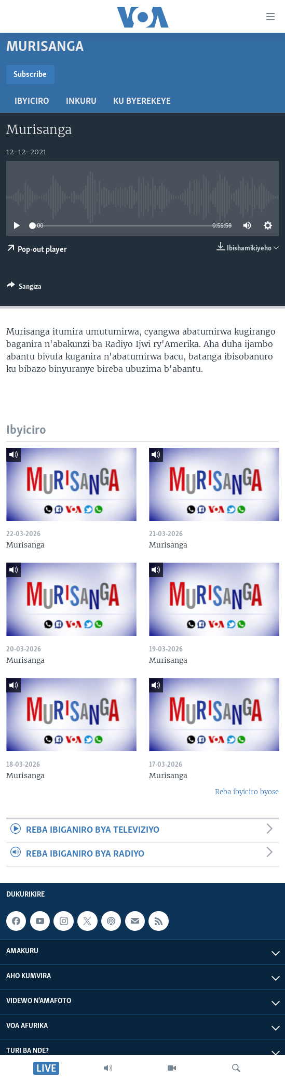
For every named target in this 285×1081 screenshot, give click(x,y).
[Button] (24, 288)
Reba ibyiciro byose (247, 792)
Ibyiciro (32, 101)
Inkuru (81, 101)
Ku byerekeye (142, 101)
